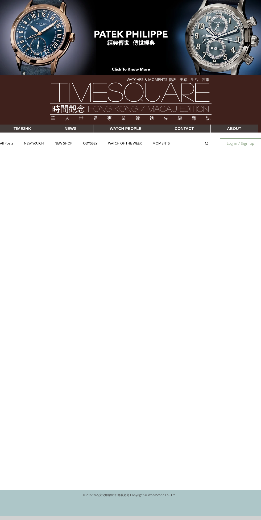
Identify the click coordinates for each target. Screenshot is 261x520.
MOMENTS (161, 143)
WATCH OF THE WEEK (125, 143)
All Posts (6, 143)
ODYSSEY (90, 143)
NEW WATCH (34, 143)
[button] (206, 144)
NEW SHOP (63, 143)
